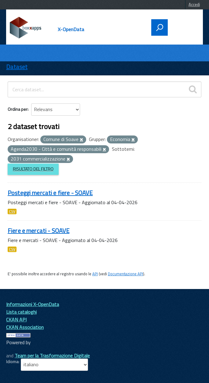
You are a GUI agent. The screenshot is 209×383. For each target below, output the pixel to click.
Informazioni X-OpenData (32, 304)
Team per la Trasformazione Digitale (52, 355)
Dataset (17, 66)
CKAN (16, 349)
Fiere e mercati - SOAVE (38, 230)
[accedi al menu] (183, 27)
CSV (12, 211)
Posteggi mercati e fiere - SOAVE (50, 192)
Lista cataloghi (21, 312)
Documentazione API (125, 274)
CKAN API (16, 319)
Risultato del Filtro (33, 169)
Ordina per (18, 109)
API (95, 274)
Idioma (12, 362)
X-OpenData (71, 29)
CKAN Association (25, 327)
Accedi (194, 5)
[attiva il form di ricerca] (159, 27)
